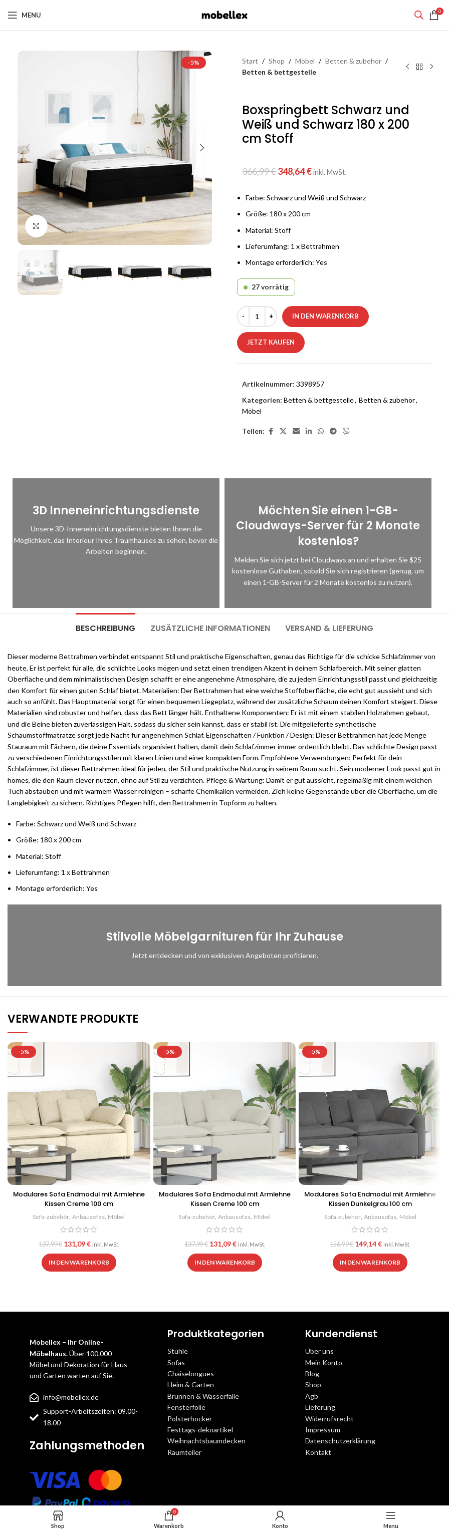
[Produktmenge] (257, 316)
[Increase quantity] (271, 316)
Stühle (177, 1351)
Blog (312, 1373)
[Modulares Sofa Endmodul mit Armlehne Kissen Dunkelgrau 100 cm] (370, 1113)
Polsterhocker (189, 1418)
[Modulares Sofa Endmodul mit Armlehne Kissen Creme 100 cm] (79, 1113)
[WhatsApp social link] (321, 431)
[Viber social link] (346, 431)
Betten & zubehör (353, 61)
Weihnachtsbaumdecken (206, 1440)
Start (250, 61)
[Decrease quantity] (243, 316)
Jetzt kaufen (271, 342)
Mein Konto (323, 1362)
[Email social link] (296, 431)
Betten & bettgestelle (279, 72)
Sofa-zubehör (49, 1216)
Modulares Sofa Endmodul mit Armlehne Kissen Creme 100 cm (79, 1199)
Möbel (305, 61)
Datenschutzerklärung (340, 1440)
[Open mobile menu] (24, 15)
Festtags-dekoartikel (200, 1429)
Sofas (176, 1362)
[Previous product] (407, 67)
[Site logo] (224, 14)
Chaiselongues (190, 1373)
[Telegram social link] (333, 431)
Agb (311, 1396)
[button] (28, 148)
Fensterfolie (186, 1407)
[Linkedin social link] (309, 431)
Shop (277, 61)
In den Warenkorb (325, 316)
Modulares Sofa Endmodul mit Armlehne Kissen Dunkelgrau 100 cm (370, 1199)
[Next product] (431, 67)
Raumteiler (184, 1452)
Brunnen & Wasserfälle (203, 1396)
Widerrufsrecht (329, 1418)
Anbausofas (89, 1216)
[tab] (105, 627)
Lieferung (320, 1407)
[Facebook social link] (271, 431)
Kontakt (318, 1452)
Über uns (319, 1351)
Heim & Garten (190, 1384)
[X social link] (283, 431)
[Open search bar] (419, 15)
